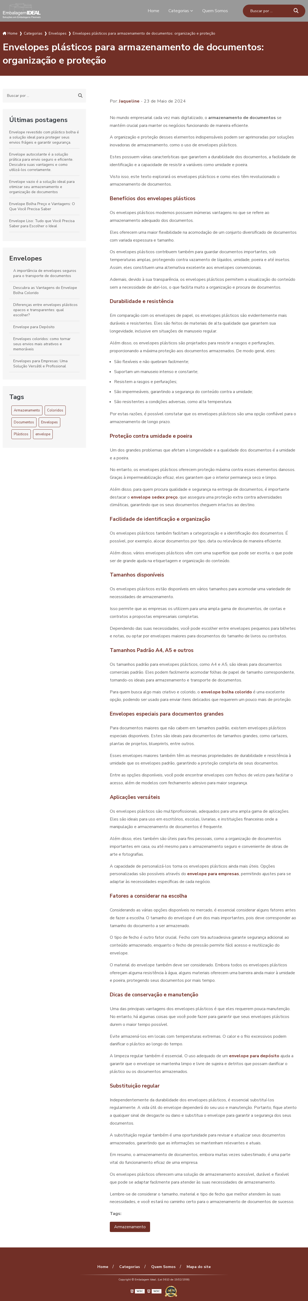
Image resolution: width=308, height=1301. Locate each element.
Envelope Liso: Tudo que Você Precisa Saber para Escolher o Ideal (42, 223)
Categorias (178, 11)
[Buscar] (296, 11)
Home (153, 11)
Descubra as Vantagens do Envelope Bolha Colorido (45, 290)
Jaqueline (129, 101)
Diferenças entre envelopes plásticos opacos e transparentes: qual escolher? (45, 310)
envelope (42, 434)
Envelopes (25, 258)
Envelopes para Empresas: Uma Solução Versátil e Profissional (40, 363)
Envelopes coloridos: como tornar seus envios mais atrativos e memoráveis (42, 344)
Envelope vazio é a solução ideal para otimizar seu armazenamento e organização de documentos (42, 187)
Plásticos (21, 434)
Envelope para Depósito (34, 327)
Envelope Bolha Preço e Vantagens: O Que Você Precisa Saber (42, 206)
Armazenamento (27, 410)
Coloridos (55, 410)
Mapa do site (199, 1266)
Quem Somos (215, 11)
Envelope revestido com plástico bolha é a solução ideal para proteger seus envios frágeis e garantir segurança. (44, 137)
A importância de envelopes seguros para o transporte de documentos (44, 273)
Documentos (24, 422)
